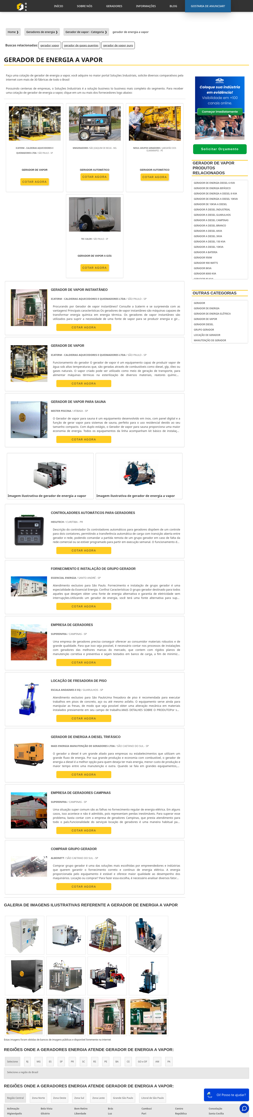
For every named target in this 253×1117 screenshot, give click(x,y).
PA (168, 980)
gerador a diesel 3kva (208, 236)
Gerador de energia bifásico (212, 188)
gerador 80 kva (203, 279)
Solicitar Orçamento (220, 149)
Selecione (12, 980)
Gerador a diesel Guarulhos (212, 215)
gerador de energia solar (151, 1073)
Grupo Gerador (204, 329)
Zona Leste (98, 1016)
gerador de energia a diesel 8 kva (215, 193)
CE (128, 980)
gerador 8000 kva (205, 273)
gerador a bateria (205, 252)
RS (94, 980)
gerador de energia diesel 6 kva (214, 183)
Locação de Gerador (207, 335)
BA (117, 980)
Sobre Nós (216, 1072)
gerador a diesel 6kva (208, 231)
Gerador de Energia (206, 308)
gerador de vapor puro (118, 45)
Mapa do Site (218, 1087)
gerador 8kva (202, 268)
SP (61, 980)
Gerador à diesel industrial (212, 209)
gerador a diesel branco (210, 225)
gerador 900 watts (206, 263)
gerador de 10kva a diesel (210, 204)
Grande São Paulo (123, 1016)
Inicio (213, 1066)
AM (157, 980)
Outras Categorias (215, 293)
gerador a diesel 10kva (208, 247)
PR (72, 980)
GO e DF (142, 980)
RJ (27, 980)
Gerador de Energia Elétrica (212, 313)
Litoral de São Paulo (152, 1016)
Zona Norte (38, 1016)
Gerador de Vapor (205, 319)
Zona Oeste (59, 1016)
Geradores (216, 1077)
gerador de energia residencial (147, 1065)
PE (105, 980)
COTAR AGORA (27, 186)
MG (39, 980)
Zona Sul (79, 1016)
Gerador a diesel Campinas (211, 220)
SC (83, 980)
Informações (218, 1082)
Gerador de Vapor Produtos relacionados (213, 168)
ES (50, 980)
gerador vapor (49, 45)
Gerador (199, 303)
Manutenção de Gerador (210, 340)
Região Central (15, 1016)
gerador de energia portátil (153, 1058)
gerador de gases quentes (81, 45)
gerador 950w (203, 257)
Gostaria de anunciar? (220, 1057)
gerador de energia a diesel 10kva (216, 199)
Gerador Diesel (203, 324)
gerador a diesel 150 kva (209, 241)
